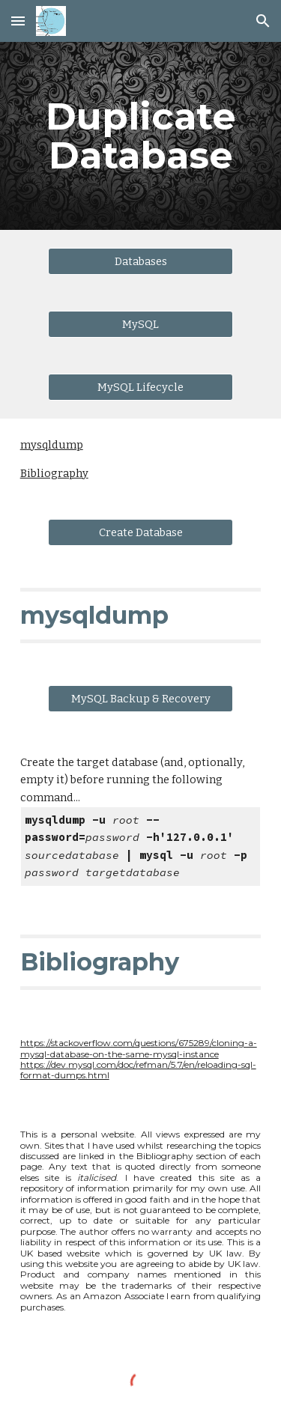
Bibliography (54, 473)
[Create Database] (140, 532)
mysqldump (51, 445)
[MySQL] (140, 323)
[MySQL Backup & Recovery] (140, 698)
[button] (18, 20)
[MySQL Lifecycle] (140, 386)
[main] (141, 136)
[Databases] (140, 261)
